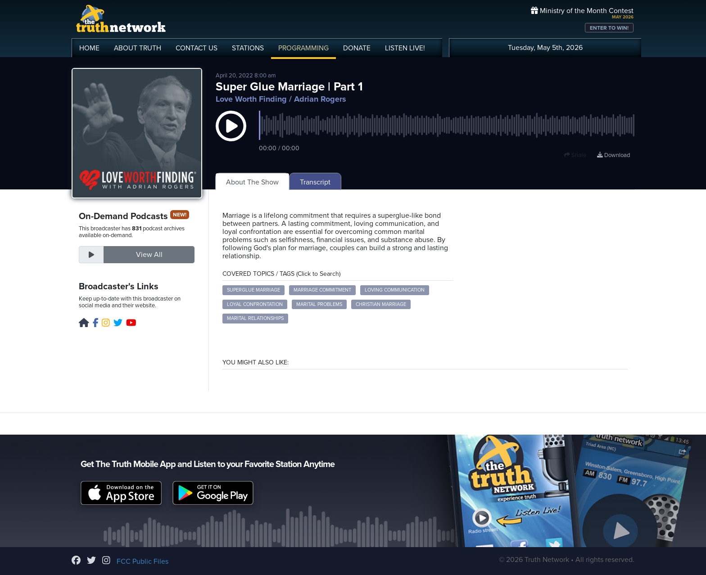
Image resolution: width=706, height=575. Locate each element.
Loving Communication (395, 290)
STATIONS (248, 48)
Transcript (315, 182)
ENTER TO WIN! (609, 28)
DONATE (357, 48)
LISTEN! (405, 48)
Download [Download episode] (613, 155)
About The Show (252, 182)
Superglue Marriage (253, 290)
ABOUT (137, 48)
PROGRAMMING (303, 48)
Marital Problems (319, 304)
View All (149, 254)
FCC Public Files (142, 561)
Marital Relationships (255, 318)
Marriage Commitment (322, 290)
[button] (231, 134)
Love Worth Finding (251, 99)
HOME (89, 48)
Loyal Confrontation (255, 304)
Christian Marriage (381, 304)
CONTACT (196, 48)
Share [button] (575, 155)
